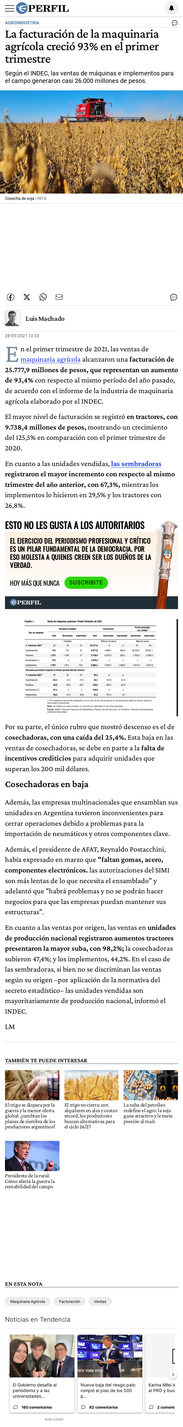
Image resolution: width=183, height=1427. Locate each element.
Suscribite (86, 582)
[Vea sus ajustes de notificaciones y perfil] (171, 8)
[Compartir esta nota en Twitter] (26, 297)
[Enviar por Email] (59, 297)
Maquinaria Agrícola (27, 1301)
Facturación (69, 1301)
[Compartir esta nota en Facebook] (10, 297)
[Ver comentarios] (173, 24)
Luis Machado (45, 318)
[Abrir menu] (9, 8)
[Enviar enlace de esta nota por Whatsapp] (43, 297)
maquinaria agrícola (51, 359)
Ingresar (155, 8)
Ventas (100, 1301)
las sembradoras (136, 463)
